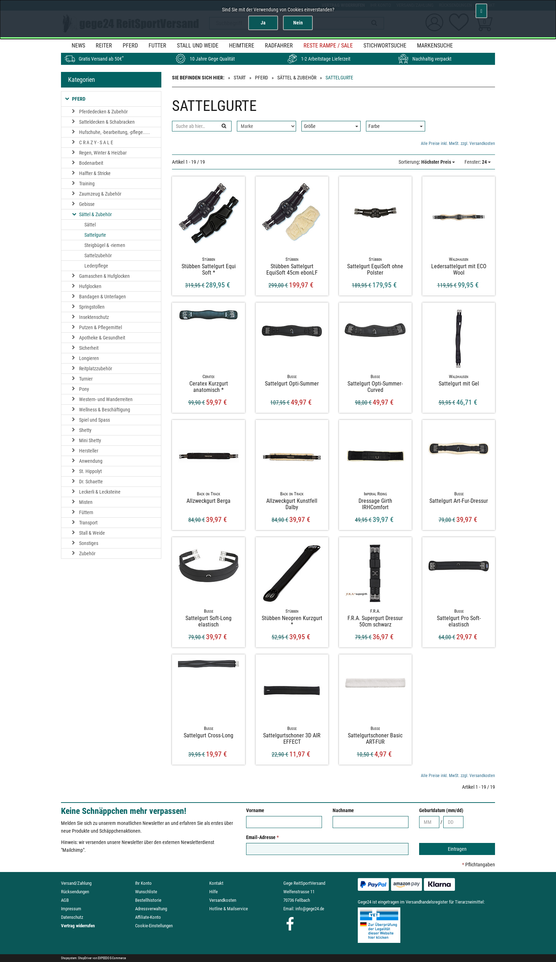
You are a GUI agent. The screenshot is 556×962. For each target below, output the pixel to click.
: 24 (478, 162)
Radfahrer (279, 45)
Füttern (86, 512)
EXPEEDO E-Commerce (112, 958)
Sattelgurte (95, 235)
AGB (65, 900)
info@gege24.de (309, 908)
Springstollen (92, 307)
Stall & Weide (92, 533)
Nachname (343, 810)
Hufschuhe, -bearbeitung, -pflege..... (114, 132)
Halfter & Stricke (95, 173)
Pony (84, 389)
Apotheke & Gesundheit (102, 338)
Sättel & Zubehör (296, 77)
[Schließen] (481, 11)
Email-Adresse (262, 837)
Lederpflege (96, 266)
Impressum (71, 908)
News (78, 45)
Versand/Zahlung (76, 883)
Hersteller (88, 451)
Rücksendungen (75, 891)
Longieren (89, 358)
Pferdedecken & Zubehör (103, 111)
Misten (86, 502)
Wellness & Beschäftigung (104, 409)
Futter (157, 45)
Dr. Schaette (91, 481)
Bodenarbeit (91, 163)
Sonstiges (88, 543)
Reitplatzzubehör (95, 368)
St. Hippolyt (90, 471)
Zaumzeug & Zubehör (100, 194)
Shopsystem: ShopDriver (76, 958)
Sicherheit (89, 348)
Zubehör (87, 553)
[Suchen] (223, 126)
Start (240, 77)
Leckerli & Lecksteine (100, 492)
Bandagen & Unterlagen (102, 296)
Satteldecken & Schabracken (107, 122)
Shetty (85, 430)
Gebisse (87, 204)
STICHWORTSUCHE (384, 45)
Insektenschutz (94, 317)
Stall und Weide (197, 45)
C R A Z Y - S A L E (96, 142)
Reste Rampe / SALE (328, 45)
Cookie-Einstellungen (154, 925)
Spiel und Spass (94, 420)
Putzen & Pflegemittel (100, 327)
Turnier (86, 379)
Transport (88, 522)
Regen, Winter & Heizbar (103, 153)
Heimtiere (241, 45)
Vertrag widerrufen (78, 925)
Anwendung (90, 461)
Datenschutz (72, 917)
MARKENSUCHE (435, 45)
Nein (298, 23)
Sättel (90, 224)
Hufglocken (90, 286)
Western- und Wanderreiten (106, 399)
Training (87, 183)
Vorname (255, 810)
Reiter (104, 45)
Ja (263, 23)
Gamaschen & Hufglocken (104, 276)
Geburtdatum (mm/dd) (441, 810)
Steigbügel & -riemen (104, 245)
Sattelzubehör (98, 255)
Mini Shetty (90, 440)
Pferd (130, 45)
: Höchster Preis (427, 162)
